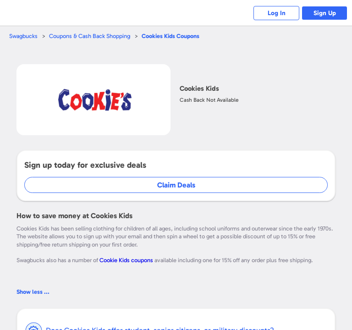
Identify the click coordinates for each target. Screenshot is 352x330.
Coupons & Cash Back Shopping (89, 36)
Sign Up (325, 13)
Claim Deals (176, 185)
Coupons (170, 36)
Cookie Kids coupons (126, 260)
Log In (277, 13)
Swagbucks (23, 36)
